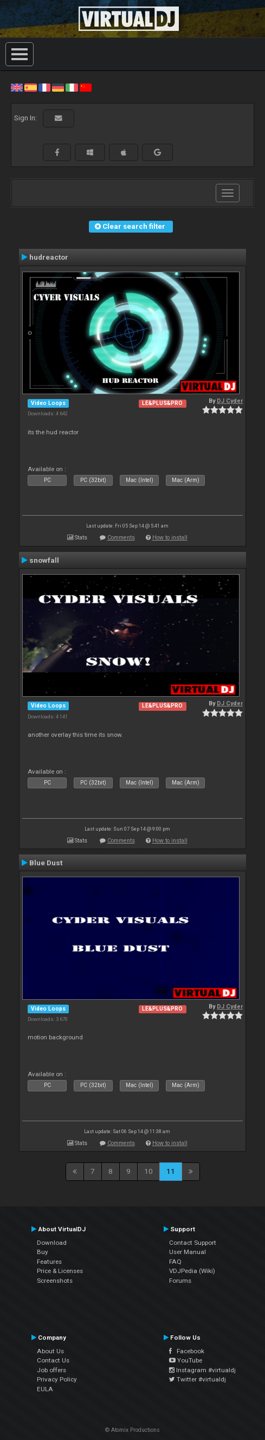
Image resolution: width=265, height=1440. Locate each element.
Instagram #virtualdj (202, 1370)
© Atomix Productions (132, 1429)
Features (49, 1261)
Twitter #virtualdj (197, 1379)
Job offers (51, 1370)
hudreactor (48, 257)
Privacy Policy (57, 1379)
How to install (170, 537)
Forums (180, 1280)
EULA (45, 1389)
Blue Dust (45, 862)
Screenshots (55, 1280)
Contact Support (192, 1242)
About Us (50, 1351)
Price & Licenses (60, 1271)
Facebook (186, 1351)
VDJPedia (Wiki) (192, 1271)
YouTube (185, 1360)
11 (170, 1171)
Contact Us (53, 1360)
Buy (42, 1252)
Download (52, 1242)
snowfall (44, 560)
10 (148, 1171)
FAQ (175, 1261)
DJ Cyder (230, 400)
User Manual (187, 1252)
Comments (121, 537)
